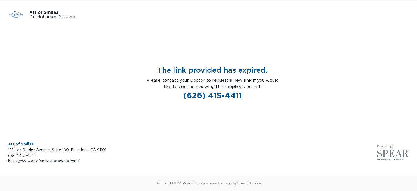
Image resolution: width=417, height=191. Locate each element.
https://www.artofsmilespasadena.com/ (44, 161)
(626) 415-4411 (212, 95)
